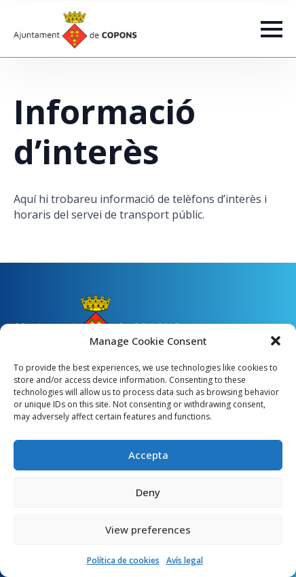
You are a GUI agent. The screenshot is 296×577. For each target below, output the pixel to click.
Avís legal (184, 560)
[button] (275, 341)
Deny (148, 492)
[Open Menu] (271, 29)
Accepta (148, 455)
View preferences (148, 529)
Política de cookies (123, 560)
